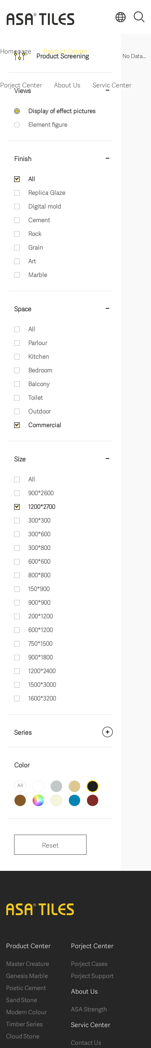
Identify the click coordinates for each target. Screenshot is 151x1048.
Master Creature (27, 963)
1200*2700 (41, 506)
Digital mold (44, 205)
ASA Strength (89, 1008)
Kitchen (38, 355)
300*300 (39, 519)
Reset (50, 844)
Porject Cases (89, 963)
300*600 (39, 533)
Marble (37, 274)
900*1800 (40, 656)
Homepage (15, 50)
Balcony (39, 383)
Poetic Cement (26, 987)
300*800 (39, 547)
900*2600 (41, 492)
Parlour (37, 342)
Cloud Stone (22, 1035)
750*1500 (40, 643)
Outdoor (39, 410)
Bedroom (40, 369)
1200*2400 (42, 670)
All (31, 178)
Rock (34, 233)
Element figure (47, 124)
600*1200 (40, 629)
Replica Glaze (46, 192)
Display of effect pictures (61, 110)
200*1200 (40, 615)
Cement (39, 219)
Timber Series (24, 1023)
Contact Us (86, 1042)
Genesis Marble (27, 975)
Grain (35, 246)
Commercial (44, 424)
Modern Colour (26, 1011)
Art (32, 260)
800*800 (39, 574)
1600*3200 (42, 697)
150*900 (39, 588)
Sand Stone (21, 999)
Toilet (35, 397)
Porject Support (92, 975)
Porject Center (21, 84)
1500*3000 (42, 684)
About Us (67, 84)
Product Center (65, 50)
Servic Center (112, 84)
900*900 (39, 601)
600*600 (39, 560)
